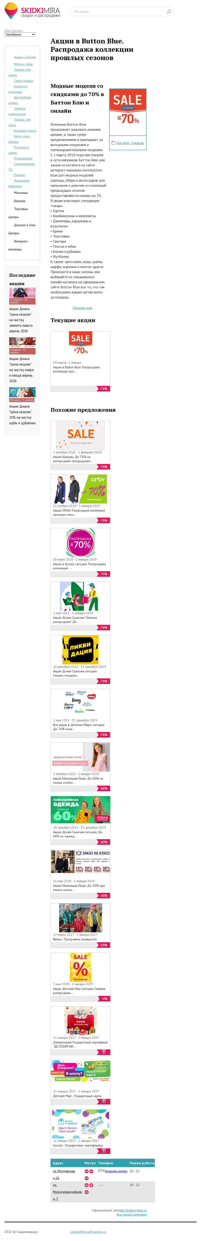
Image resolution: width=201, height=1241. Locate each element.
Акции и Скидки (25, 57)
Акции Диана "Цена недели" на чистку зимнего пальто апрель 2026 (21, 320)
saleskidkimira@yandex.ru (88, 1232)
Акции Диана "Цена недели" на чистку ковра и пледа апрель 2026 (21, 370)
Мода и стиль (23, 64)
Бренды (19, 201)
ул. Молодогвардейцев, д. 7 (67, 1192)
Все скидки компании (132, 1214)
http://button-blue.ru (133, 1210)
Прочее (19, 175)
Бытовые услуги (25, 130)
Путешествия (23, 158)
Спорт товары (23, 81)
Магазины (21, 193)
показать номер (116, 1171)
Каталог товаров (130, 142)
